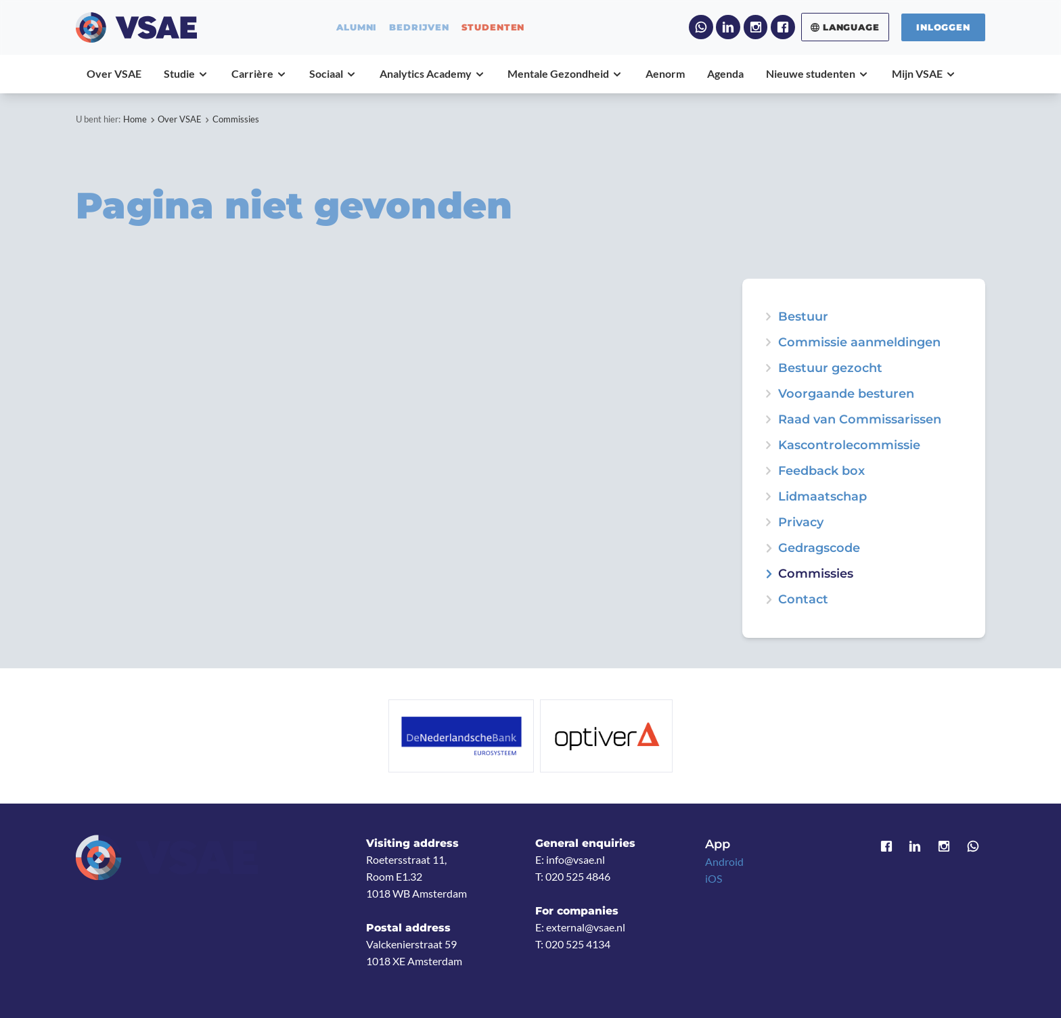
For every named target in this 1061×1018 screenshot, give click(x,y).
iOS (713, 879)
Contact (803, 599)
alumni (356, 27)
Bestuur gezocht (830, 368)
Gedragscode (819, 548)
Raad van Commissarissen (859, 419)
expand (768, 368)
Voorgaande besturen (846, 393)
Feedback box (821, 471)
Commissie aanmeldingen (859, 342)
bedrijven (419, 27)
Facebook (783, 27)
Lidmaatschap (822, 496)
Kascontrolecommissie (849, 445)
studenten (493, 27)
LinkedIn (728, 27)
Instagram (756, 27)
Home (135, 119)
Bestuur (803, 316)
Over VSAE (180, 119)
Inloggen (943, 27)
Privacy (800, 522)
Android (724, 862)
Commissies (235, 119)
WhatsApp (701, 27)
